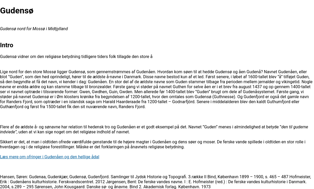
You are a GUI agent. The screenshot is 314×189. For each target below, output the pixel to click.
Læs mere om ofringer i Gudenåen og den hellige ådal (49, 156)
